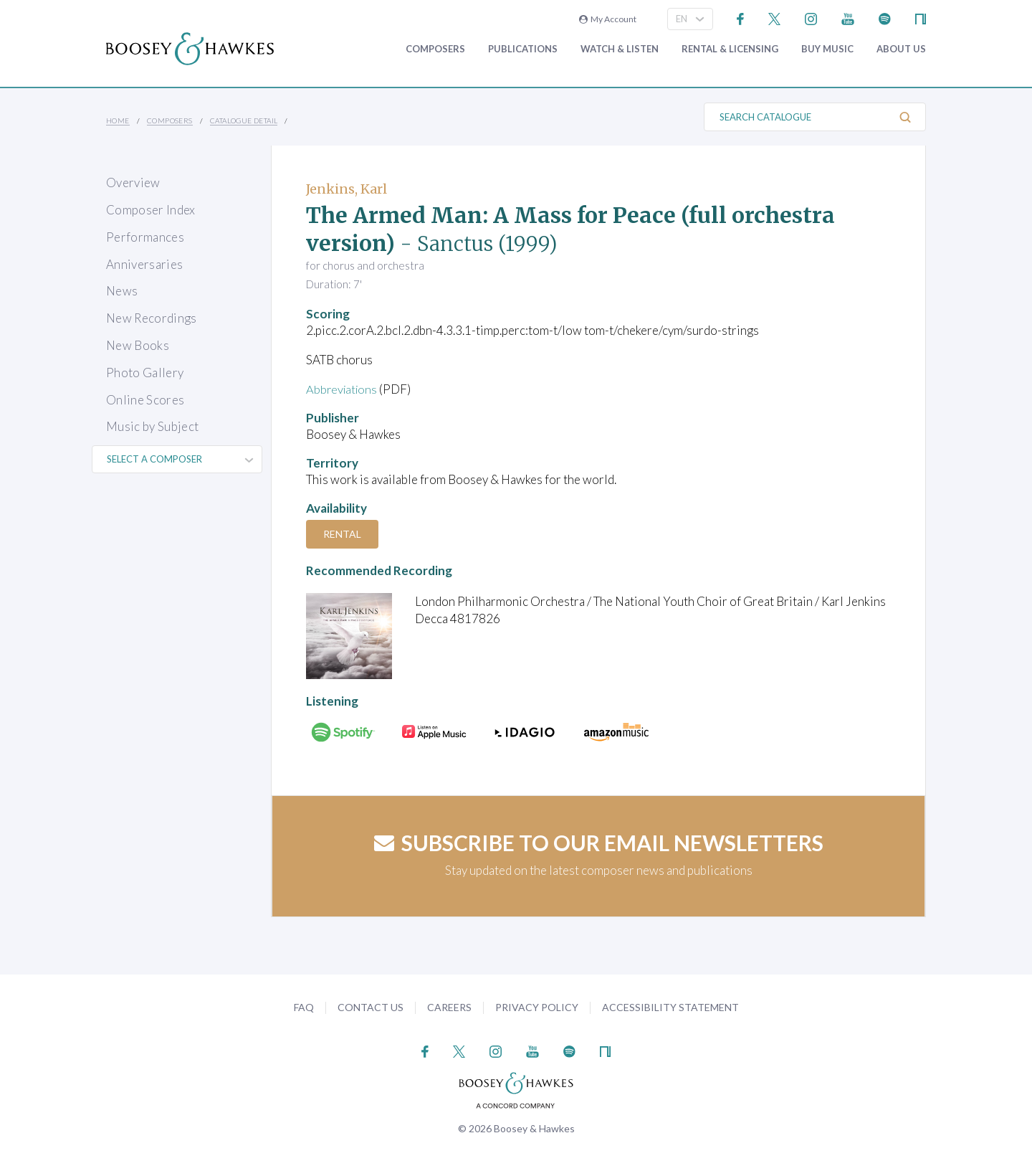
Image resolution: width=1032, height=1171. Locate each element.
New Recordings (151, 318)
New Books (137, 345)
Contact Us (370, 1007)
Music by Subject (152, 426)
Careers (449, 1007)
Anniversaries (144, 264)
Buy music (827, 49)
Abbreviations (343, 389)
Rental (344, 534)
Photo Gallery (144, 372)
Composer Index (151, 209)
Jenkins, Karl (346, 189)
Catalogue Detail (243, 120)
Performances (145, 237)
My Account (607, 19)
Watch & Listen (619, 49)
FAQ (304, 1007)
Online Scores (145, 399)
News (122, 290)
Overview (133, 182)
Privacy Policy (536, 1007)
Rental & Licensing (730, 49)
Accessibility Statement (670, 1007)
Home (118, 120)
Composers (435, 49)
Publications (523, 49)
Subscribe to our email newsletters (598, 842)
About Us (901, 49)
